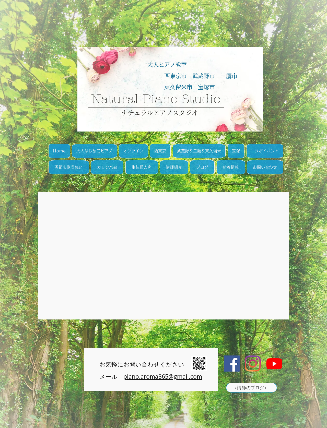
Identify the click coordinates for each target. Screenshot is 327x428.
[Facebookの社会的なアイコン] (232, 363)
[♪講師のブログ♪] (251, 388)
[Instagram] (253, 363)
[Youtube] (274, 363)
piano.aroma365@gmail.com (162, 377)
